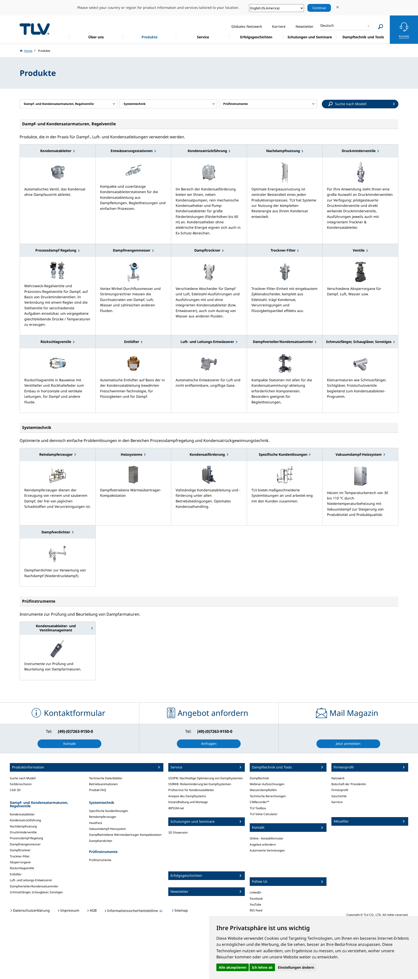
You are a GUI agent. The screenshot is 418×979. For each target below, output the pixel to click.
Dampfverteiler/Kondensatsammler (34, 886)
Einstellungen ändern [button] (296, 967)
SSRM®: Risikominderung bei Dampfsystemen (199, 784)
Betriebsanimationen (103, 784)
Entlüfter (16, 874)
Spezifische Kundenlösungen (108, 811)
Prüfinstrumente (100, 860)
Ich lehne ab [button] (262, 967)
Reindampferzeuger (102, 817)
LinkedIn (255, 892)
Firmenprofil (339, 790)
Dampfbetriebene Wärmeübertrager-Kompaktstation (125, 835)
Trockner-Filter (20, 856)
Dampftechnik (259, 778)
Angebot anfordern (263, 844)
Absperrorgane (20, 862)
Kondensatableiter (22, 814)
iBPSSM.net (176, 808)
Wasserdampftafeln (263, 790)
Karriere (337, 802)
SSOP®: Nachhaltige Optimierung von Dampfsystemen (205, 778)
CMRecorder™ (259, 802)
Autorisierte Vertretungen (267, 850)
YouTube (255, 904)
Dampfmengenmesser (25, 844)
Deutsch (327, 25)
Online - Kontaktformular (266, 838)
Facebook (256, 898)
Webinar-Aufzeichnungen (267, 784)
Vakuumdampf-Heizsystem (107, 829)
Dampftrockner (20, 850)
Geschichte (339, 796)
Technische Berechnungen (268, 796)
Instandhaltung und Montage (188, 802)
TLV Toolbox (258, 808)
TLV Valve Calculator (263, 814)
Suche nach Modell (23, 778)
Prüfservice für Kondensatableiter (191, 790)
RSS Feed (256, 910)
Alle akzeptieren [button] (232, 967)
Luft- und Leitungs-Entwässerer (31, 880)
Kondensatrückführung (25, 820)
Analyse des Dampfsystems (187, 796)
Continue (319, 8)
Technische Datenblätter (105, 778)
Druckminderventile (23, 832)
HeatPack (95, 823)
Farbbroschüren (21, 784)
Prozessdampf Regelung (26, 838)
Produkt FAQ (97, 790)
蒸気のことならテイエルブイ (34, 29)
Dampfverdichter (100, 841)
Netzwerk (337, 778)
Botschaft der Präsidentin (348, 784)
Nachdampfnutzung (23, 826)
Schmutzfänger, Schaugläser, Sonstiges (36, 892)
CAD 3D (15, 790)
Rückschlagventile (22, 868)
